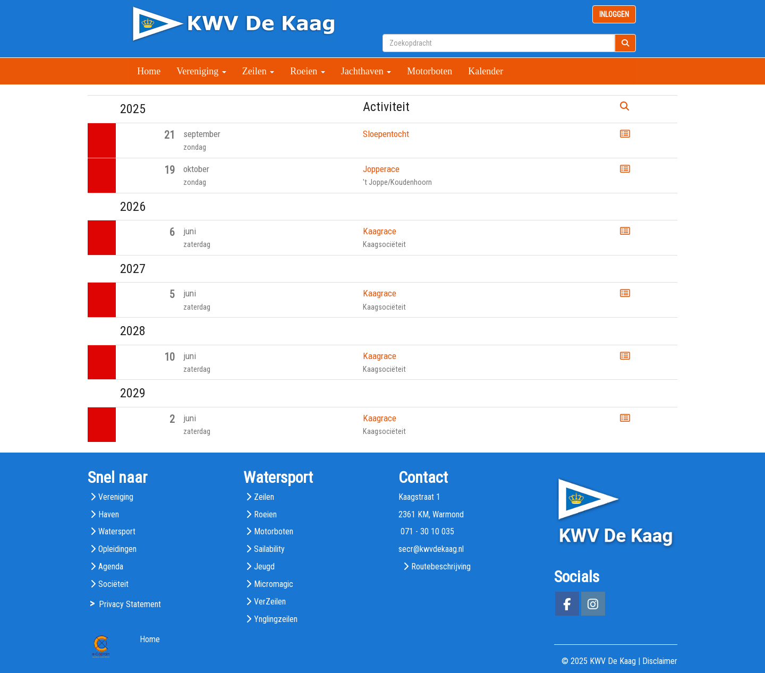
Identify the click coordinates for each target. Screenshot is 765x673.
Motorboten (429, 71)
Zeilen (258, 71)
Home (148, 71)
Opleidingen (117, 549)
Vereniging (201, 71)
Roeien (307, 71)
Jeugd (264, 566)
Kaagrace (379, 231)
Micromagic (273, 584)
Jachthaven (366, 71)
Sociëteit (113, 584)
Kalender (485, 71)
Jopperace (381, 169)
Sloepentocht (386, 134)
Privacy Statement (130, 604)
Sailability (269, 549)
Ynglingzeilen (276, 619)
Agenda (110, 566)
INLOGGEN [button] (614, 14)
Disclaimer (659, 661)
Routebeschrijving (441, 566)
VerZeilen (270, 602)
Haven (108, 514)
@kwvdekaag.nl (431, 549)
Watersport (116, 531)
